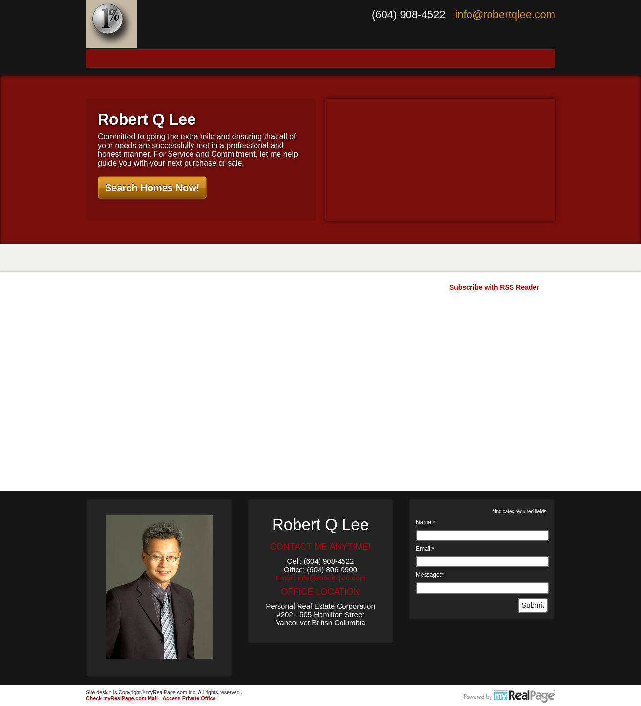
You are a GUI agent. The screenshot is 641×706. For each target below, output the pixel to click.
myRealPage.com (509, 696)
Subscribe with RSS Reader (493, 287)
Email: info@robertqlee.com (320, 578)
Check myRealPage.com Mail (122, 698)
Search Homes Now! (152, 187)
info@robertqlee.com (505, 14)
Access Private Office (188, 698)
